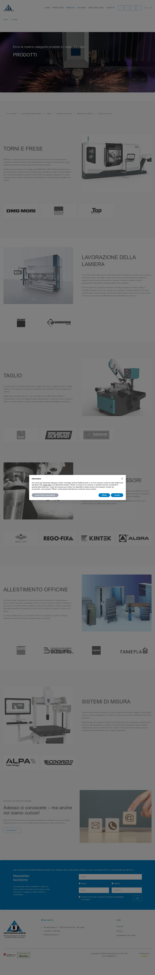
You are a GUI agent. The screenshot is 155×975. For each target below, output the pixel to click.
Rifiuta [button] (104, 495)
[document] (77, 484)
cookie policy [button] (47, 485)
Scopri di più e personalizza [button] (45, 495)
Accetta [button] (117, 495)
